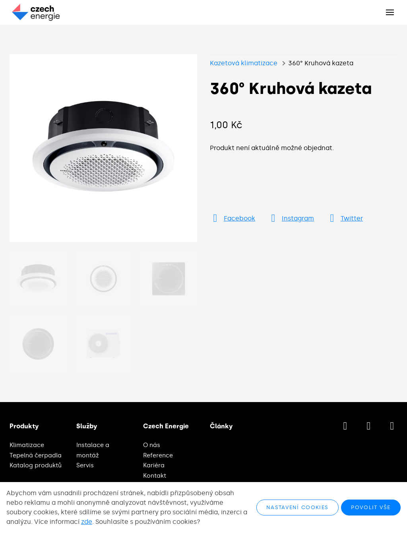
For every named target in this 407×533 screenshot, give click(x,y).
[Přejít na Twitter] (345, 218)
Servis (85, 465)
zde (86, 521)
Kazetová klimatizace (243, 63)
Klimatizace (27, 445)
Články (221, 426)
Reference (158, 455)
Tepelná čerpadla (36, 455)
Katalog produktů (36, 465)
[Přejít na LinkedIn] (392, 426)
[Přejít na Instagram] (291, 218)
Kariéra (154, 465)
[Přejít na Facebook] (232, 218)
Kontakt (154, 475)
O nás (151, 445)
